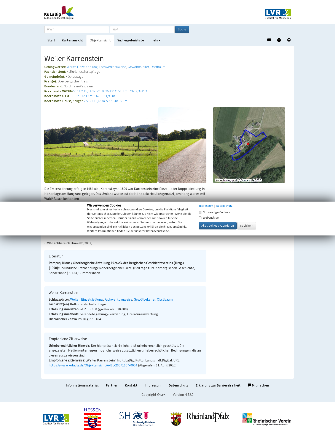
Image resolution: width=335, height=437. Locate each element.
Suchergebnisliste (130, 40)
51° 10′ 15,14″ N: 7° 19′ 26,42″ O (95, 91)
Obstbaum (157, 67)
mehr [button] (155, 40)
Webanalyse (209, 218)
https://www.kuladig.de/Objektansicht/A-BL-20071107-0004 (93, 365)
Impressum (153, 385)
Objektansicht (100, 40)
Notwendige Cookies (214, 212)
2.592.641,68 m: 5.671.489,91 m (105, 101)
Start (51, 40)
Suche (182, 29)
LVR (163, 394)
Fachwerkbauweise (112, 67)
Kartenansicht (72, 40)
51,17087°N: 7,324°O (132, 91)
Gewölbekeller (138, 67)
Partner (112, 385)
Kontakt (131, 385)
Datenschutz (178, 385)
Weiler (71, 67)
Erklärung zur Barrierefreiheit (218, 385)
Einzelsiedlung (87, 67)
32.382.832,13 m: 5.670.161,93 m (92, 96)
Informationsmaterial (82, 385)
